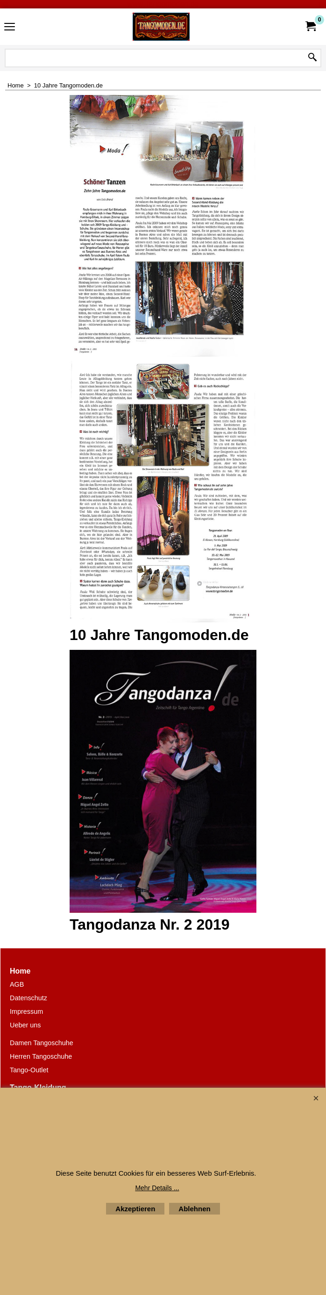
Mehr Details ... (157, 1188)
